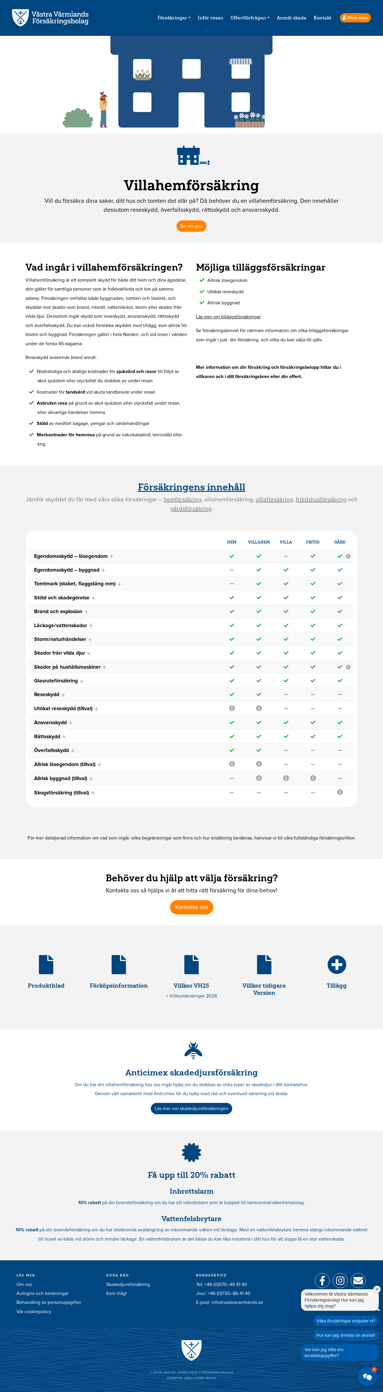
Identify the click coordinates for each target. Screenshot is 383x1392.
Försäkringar (172, 18)
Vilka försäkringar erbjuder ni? (346, 1321)
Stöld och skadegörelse (65, 598)
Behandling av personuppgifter (48, 1302)
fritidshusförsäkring (321, 499)
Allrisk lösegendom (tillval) (68, 764)
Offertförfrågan (248, 18)
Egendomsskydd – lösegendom (74, 556)
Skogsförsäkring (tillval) (64, 793)
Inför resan (210, 18)
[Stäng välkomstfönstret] (377, 1289)
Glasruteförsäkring (59, 681)
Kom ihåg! (116, 1293)
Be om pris (191, 226)
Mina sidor (355, 17)
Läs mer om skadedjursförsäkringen (191, 1109)
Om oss (24, 1284)
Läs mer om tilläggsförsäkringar (228, 317)
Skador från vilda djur (62, 653)
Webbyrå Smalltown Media (191, 1378)
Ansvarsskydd (53, 722)
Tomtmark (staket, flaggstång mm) (78, 584)
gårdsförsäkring (191, 508)
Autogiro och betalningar (42, 1293)
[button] (367, 1376)
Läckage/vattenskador (63, 625)
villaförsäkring (274, 499)
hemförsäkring (182, 499)
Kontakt (323, 18)
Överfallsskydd (54, 750)
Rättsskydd (50, 736)
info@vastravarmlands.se (237, 1302)
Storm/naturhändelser (63, 639)
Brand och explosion (61, 611)
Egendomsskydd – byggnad (70, 570)
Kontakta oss (191, 907)
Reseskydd (50, 694)
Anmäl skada (291, 18)
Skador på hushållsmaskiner (70, 667)
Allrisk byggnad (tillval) (63, 778)
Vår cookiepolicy (33, 1312)
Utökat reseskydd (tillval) (66, 708)
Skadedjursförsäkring (128, 1284)
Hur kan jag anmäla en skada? (345, 1335)
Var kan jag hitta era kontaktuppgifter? (324, 1352)
